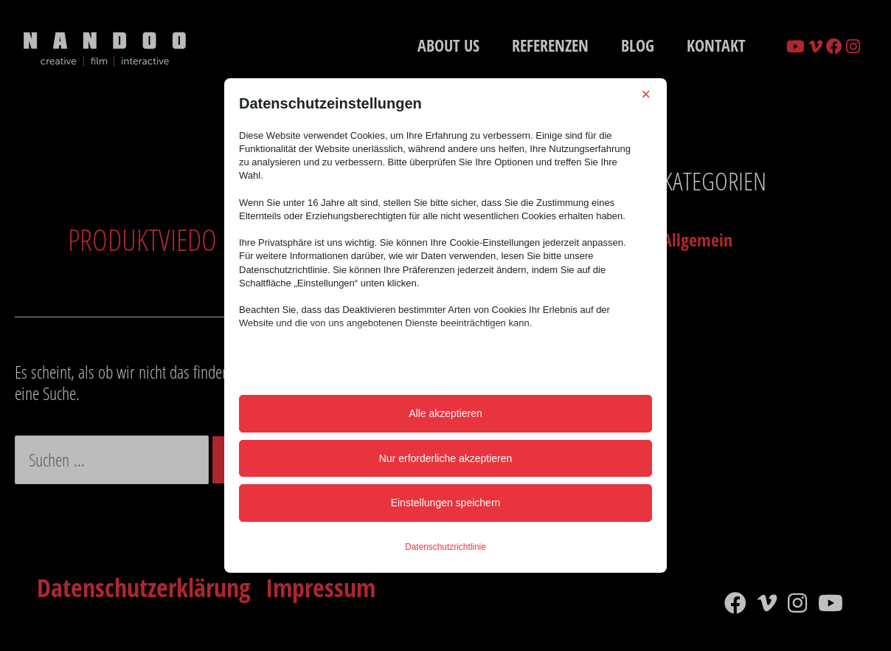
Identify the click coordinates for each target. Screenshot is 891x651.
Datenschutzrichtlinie (445, 547)
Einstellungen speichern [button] (446, 503)
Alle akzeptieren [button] (445, 413)
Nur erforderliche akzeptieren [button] (446, 458)
